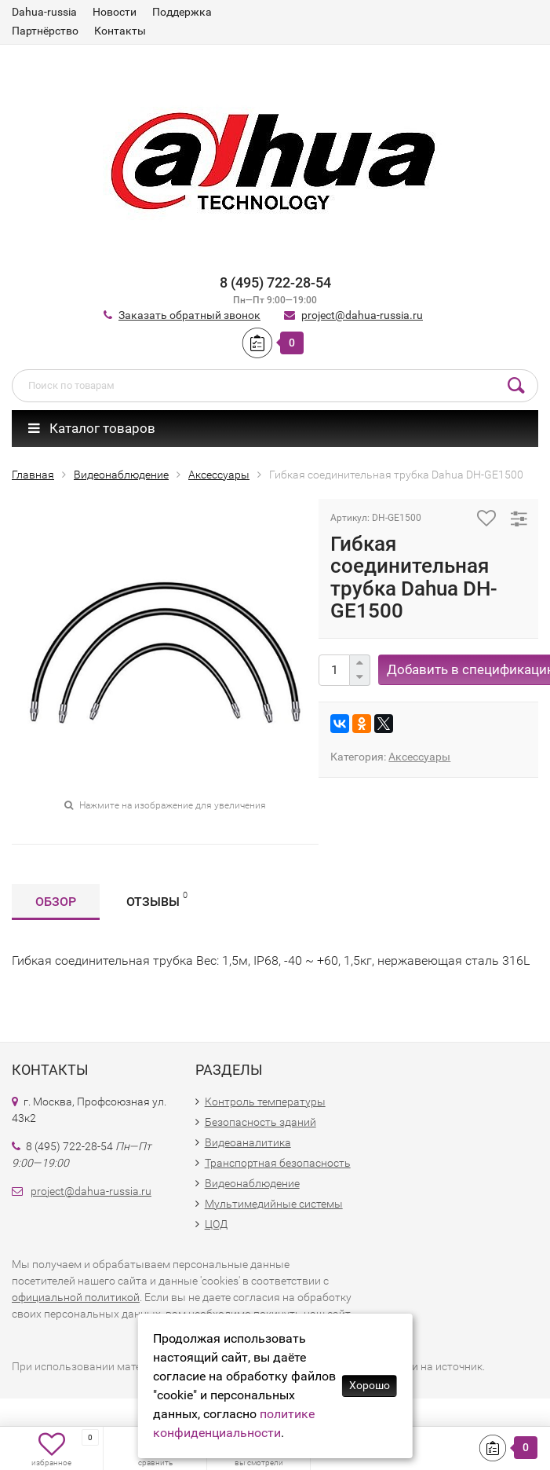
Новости (115, 11)
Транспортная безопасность (278, 1163)
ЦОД (216, 1224)
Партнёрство (45, 30)
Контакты (120, 30)
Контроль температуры (265, 1101)
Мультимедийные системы (274, 1203)
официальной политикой (76, 1297)
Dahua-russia (44, 11)
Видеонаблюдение (252, 1183)
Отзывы (157, 899)
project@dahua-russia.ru (362, 315)
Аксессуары (419, 756)
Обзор (55, 901)
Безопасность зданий (260, 1122)
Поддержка (182, 11)
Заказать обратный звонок (189, 315)
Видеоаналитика (248, 1142)
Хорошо (369, 1385)
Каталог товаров (91, 428)
